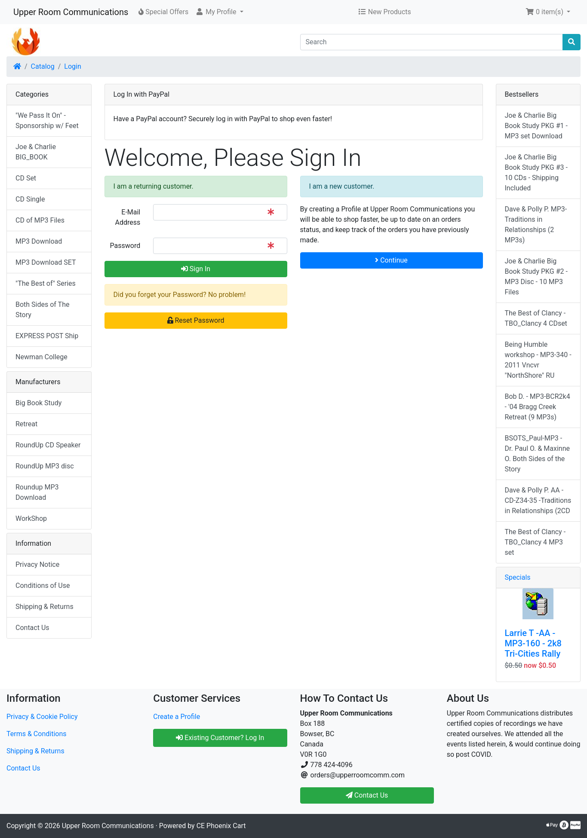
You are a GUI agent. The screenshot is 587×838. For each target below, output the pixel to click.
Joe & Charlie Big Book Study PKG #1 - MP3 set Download (536, 125)
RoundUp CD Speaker (47, 445)
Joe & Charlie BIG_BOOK (35, 152)
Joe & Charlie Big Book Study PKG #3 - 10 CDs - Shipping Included (536, 172)
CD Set (25, 178)
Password (125, 246)
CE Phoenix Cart (221, 826)
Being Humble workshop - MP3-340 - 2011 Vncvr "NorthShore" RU (538, 359)
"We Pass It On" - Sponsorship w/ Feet (47, 120)
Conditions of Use (42, 585)
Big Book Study (38, 403)
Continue (391, 260)
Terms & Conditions (36, 734)
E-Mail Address (127, 217)
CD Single (30, 199)
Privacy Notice (37, 564)
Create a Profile (176, 717)
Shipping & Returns (44, 607)
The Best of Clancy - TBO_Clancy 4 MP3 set (535, 542)
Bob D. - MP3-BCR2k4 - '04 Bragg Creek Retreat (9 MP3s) (537, 406)
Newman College (41, 357)
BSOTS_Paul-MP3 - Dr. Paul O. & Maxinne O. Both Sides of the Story (537, 453)
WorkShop (31, 518)
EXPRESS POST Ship (46, 336)
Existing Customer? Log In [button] (220, 738)
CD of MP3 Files (40, 220)
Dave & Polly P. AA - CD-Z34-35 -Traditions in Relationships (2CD (538, 500)
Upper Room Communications (70, 12)
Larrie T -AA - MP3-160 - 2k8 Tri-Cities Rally (533, 643)
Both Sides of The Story (42, 309)
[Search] (431, 42)
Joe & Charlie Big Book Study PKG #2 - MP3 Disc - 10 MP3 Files (536, 276)
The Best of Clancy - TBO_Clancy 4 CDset (536, 318)
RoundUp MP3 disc (44, 466)
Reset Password (195, 320)
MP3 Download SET (45, 262)
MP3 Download (38, 241)
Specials (518, 577)
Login (72, 66)
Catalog (43, 66)
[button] (219, 12)
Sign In (195, 269)
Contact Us (32, 628)
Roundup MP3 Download (37, 492)
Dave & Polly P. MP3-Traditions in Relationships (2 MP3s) (536, 224)
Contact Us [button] (367, 795)
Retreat (26, 424)
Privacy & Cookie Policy (42, 717)
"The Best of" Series (45, 283)
